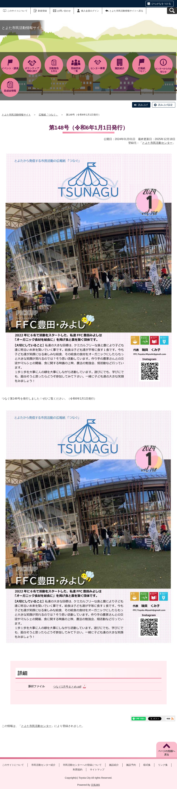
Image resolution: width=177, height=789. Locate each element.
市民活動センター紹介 (43, 764)
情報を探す (32, 69)
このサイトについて (17, 10)
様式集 (147, 764)
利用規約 (77, 769)
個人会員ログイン (90, 10)
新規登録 (42, 10)
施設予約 (131, 764)
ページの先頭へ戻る (166, 753)
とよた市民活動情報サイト (16, 114)
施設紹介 (114, 764)
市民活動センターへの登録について (82, 764)
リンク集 (163, 764)
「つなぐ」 (141, 69)
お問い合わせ (64, 10)
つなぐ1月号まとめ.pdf (69, 686)
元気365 (95, 784)
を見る (54, 69)
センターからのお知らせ (163, 70)
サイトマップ (97, 769)
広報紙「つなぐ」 (48, 114)
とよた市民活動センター (157, 142)
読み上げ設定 (165, 104)
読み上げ (143, 104)
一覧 (76, 69)
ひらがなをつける (161, 3)
